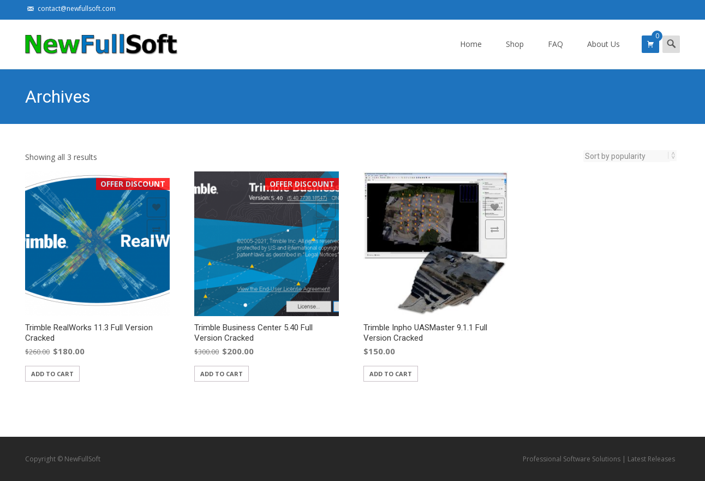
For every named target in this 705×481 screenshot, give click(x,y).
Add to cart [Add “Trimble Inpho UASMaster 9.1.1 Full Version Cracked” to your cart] (390, 374)
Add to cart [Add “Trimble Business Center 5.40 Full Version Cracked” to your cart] (221, 374)
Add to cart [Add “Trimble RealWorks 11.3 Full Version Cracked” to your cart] (52, 374)
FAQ (555, 54)
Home (471, 54)
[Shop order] (626, 156)
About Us (603, 54)
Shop (515, 54)
